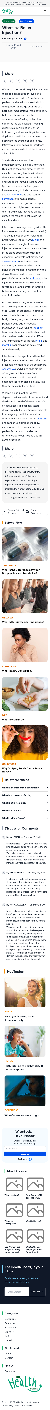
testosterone (14, 194)
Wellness (7, 617)
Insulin (39, 340)
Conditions (9, 666)
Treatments (9, 565)
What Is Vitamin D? (13, 719)
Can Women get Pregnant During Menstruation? (12, 1249)
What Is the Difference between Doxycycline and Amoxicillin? (21, 571)
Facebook (10, 1371)
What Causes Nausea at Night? (23, 1115)
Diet (4, 715)
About (8, 1353)
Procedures (10, 1323)
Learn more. (42, 4)
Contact (9, 1357)
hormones (7, 198)
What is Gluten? (33, 1221)
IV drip (35, 239)
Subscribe (25, 1154)
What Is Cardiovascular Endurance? (23, 621)
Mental (9, 1011)
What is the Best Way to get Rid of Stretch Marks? (34, 1249)
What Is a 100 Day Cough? (17, 670)
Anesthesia (8, 368)
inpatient (38, 327)
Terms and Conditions (23, 1406)
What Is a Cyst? (12, 1195)
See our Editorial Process (13, 512)
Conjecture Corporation (30, 1402)
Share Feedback (33, 512)
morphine (7, 344)
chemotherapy (10, 261)
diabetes (42, 418)
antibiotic (35, 278)
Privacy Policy (7, 1406)
